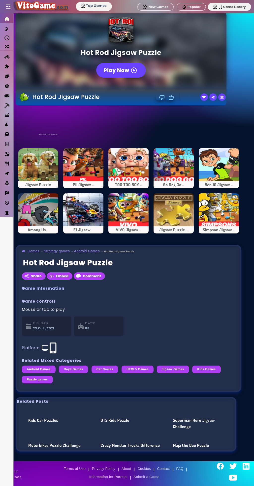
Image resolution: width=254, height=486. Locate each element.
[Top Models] (94, 6)
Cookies (144, 469)
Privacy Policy (103, 469)
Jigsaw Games (173, 369)
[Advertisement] (128, 119)
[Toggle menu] (8, 6)
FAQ (180, 469)
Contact (163, 469)
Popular (191, 7)
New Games (155, 6)
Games (33, 251)
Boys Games (73, 369)
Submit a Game (146, 477)
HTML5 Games (138, 369)
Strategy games (57, 251)
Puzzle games (37, 379)
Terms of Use (75, 469)
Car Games (104, 369)
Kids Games (206, 369)
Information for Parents (108, 477)
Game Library (232, 6)
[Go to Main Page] (40, 6)
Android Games (87, 251)
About (126, 469)
